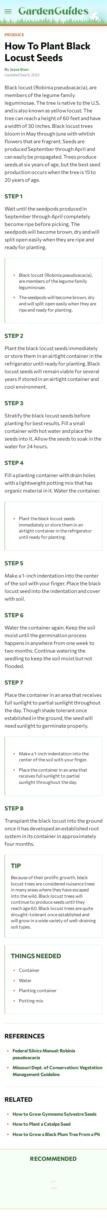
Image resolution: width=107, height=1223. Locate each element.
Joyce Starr (19, 69)
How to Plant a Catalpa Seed (41, 1124)
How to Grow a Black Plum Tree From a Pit (56, 1134)
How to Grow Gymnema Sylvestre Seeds (54, 1114)
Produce (14, 35)
